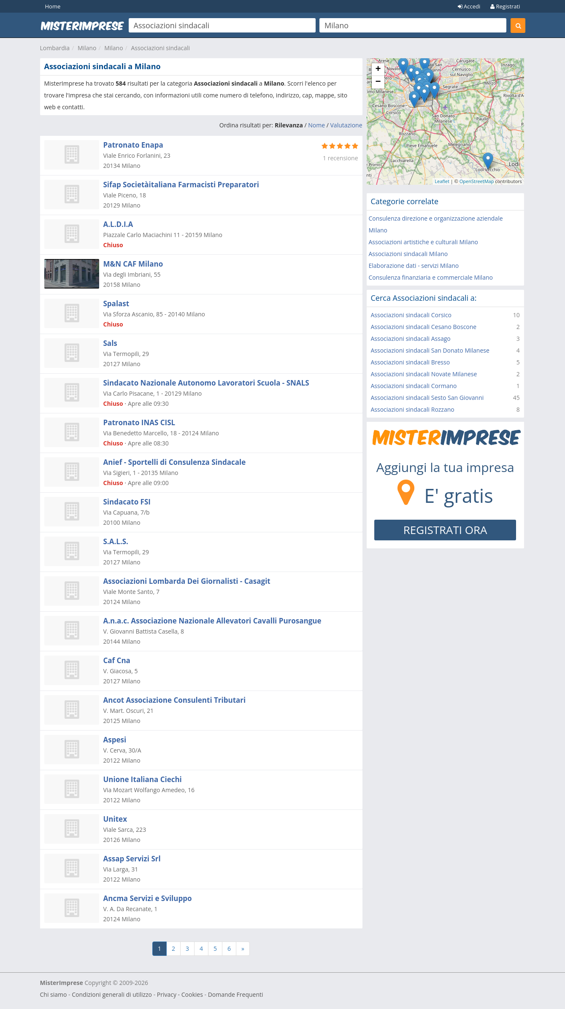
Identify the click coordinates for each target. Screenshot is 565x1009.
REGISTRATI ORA (445, 529)
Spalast (116, 303)
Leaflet (442, 181)
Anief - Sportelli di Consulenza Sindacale (174, 462)
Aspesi (115, 740)
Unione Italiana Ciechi (142, 779)
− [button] (378, 82)
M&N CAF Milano (133, 264)
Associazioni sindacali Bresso (410, 362)
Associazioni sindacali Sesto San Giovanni (427, 398)
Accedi (469, 6)
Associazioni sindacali (160, 48)
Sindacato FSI (127, 502)
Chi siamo (53, 994)
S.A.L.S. (115, 541)
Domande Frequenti (235, 994)
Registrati (505, 6)
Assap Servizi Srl (132, 858)
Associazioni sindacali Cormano (414, 386)
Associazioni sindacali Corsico (411, 315)
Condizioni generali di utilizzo (112, 994)
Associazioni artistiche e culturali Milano (423, 242)
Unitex (115, 819)
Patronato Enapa (133, 145)
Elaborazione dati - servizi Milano (414, 266)
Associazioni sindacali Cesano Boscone (424, 327)
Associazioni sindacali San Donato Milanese (430, 350)
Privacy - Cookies (180, 994)
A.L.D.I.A (118, 224)
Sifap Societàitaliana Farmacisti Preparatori (181, 184)
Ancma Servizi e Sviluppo (147, 898)
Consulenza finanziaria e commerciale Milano (431, 277)
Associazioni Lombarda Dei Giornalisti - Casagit (186, 581)
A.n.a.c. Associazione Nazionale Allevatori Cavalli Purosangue (212, 621)
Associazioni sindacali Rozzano (412, 409)
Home (53, 6)
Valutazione (346, 125)
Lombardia (55, 48)
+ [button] (378, 69)
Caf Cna (116, 660)
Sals (110, 343)
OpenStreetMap (477, 181)
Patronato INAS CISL (139, 422)
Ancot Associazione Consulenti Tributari (174, 700)
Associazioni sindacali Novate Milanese (424, 374)
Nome (316, 125)
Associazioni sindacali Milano (408, 254)
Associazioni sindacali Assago (411, 339)
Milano (87, 48)
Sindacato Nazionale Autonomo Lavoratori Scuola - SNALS (206, 383)
